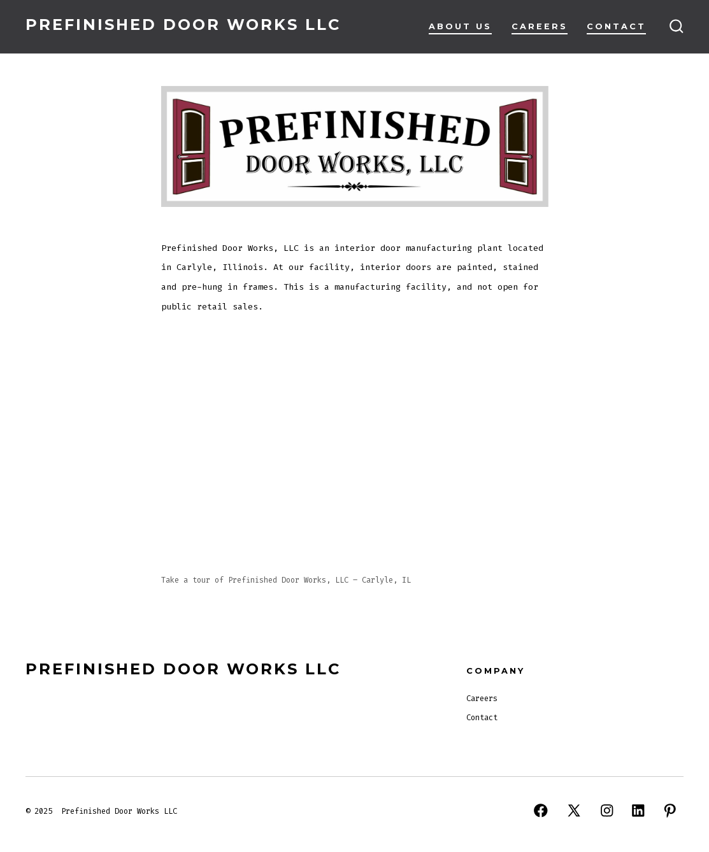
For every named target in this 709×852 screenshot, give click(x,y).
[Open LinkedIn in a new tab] (638, 810)
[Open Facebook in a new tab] (540, 810)
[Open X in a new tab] (574, 810)
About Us (460, 26)
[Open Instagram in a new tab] (607, 810)
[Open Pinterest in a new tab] (670, 810)
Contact (616, 26)
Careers (540, 26)
